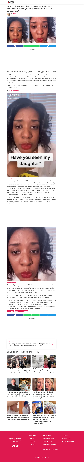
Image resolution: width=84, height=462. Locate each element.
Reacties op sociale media (50, 449)
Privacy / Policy (66, 438)
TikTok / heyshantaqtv (14, 90)
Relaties (74, 2)
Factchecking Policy (48, 438)
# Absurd (17, 311)
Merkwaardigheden (59, 2)
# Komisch (10, 311)
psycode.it (32, 444)
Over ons (31, 438)
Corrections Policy (48, 441)
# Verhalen (25, 311)
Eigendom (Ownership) (49, 447)
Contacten (32, 441)
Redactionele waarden (49, 444)
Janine (14, 13)
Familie (68, 2)
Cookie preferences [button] (68, 441)
